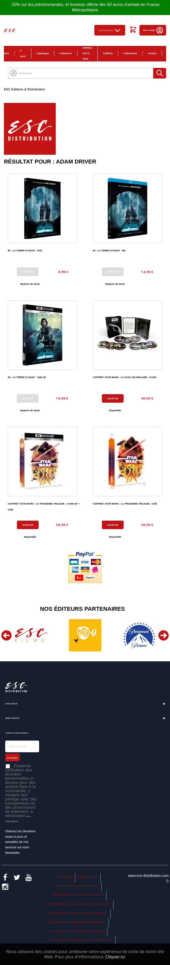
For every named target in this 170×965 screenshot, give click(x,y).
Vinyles (152, 53)
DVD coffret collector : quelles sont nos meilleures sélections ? (78, 922)
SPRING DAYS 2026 (88, 53)
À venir (23, 53)
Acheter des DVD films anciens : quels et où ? (78, 886)
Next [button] (163, 635)
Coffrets (108, 53)
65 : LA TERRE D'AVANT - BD (109, 250)
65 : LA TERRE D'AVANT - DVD (25, 250)
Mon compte (153, 30)
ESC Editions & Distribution (24, 89)
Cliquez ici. (115, 957)
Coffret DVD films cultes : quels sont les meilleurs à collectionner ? (78, 913)
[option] (31, 635)
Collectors (65, 53)
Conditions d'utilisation (87, 877)
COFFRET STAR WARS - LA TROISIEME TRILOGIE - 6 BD (125, 503)
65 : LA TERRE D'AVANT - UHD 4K (27, 377)
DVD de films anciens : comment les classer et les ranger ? (78, 931)
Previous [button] (6, 635)
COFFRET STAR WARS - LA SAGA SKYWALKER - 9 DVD (124, 377)
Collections (130, 53)
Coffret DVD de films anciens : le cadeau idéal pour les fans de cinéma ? (77, 904)
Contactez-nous (65, 877)
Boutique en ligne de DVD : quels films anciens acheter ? (77, 895)
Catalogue (43, 53)
